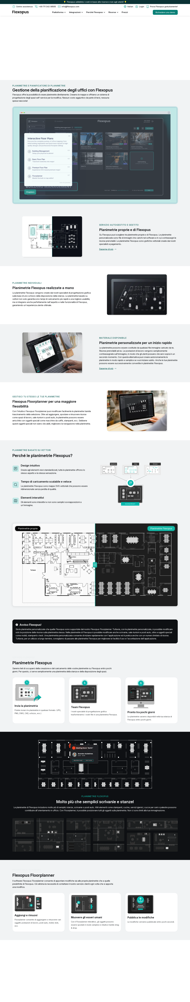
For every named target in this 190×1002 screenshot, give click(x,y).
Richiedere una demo (165, 12)
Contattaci (20, 60)
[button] (128, 7)
